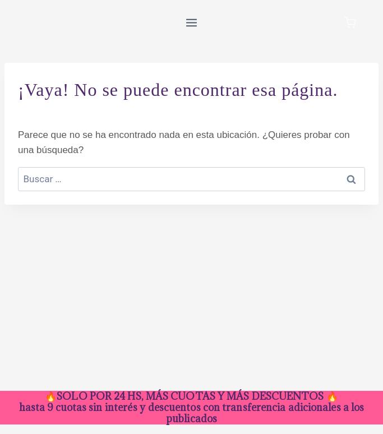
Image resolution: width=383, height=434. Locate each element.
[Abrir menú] (192, 22)
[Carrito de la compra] (350, 23)
